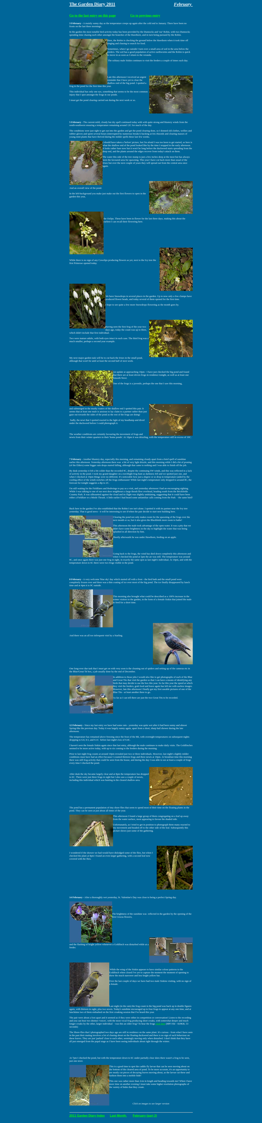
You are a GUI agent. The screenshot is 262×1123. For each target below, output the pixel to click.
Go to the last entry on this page (92, 15)
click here (160, 1023)
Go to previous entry (145, 15)
